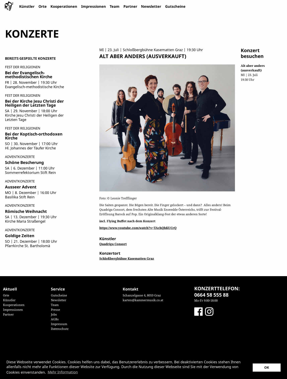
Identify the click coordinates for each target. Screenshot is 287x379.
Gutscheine (175, 6)
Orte (42, 6)
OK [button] (266, 367)
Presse (55, 310)
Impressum (59, 324)
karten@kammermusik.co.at (143, 300)
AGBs (55, 319)
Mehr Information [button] (63, 372)
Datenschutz (60, 329)
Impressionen (93, 6)
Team (114, 6)
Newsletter (151, 6)
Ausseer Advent (20, 187)
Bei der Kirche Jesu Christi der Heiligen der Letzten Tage (34, 103)
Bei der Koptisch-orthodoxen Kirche (33, 136)
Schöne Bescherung (24, 162)
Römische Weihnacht (26, 211)
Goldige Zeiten (19, 235)
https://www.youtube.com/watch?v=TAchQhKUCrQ (138, 228)
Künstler (27, 6)
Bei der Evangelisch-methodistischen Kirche (28, 74)
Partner (130, 6)
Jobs (54, 314)
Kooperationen (63, 6)
